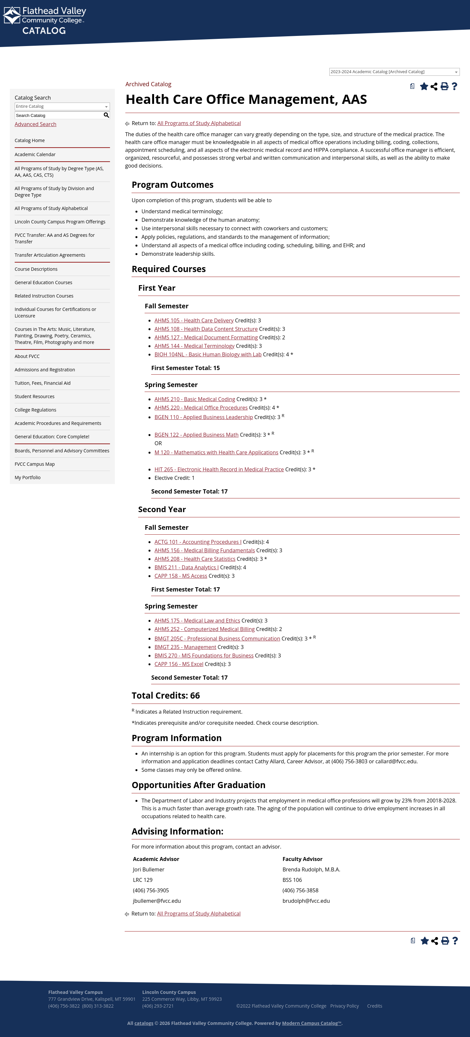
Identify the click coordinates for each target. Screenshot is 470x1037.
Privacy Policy (344, 1006)
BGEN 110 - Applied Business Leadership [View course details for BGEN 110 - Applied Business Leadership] (203, 417)
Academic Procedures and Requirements (58, 423)
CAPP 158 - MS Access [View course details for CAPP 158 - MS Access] (180, 575)
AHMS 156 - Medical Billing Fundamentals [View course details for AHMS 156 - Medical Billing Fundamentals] (204, 550)
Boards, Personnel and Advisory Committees (62, 450)
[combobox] (394, 72)
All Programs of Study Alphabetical (51, 208)
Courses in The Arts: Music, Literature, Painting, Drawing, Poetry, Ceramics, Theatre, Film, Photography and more (55, 335)
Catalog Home (30, 140)
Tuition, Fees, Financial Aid (42, 383)
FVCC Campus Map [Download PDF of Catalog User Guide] (35, 464)
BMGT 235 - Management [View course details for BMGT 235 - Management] (185, 647)
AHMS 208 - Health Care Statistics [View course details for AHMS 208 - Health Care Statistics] (194, 558)
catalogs (143, 1023)
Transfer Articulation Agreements (50, 255)
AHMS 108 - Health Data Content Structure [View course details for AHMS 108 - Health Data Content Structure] (206, 328)
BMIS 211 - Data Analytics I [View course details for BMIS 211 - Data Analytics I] (186, 567)
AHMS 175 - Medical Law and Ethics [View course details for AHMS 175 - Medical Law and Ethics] (197, 620)
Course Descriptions (36, 269)
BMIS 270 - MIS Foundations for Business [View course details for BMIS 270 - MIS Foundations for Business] (204, 655)
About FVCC (27, 356)
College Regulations (35, 410)
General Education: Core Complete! (52, 436)
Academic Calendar (35, 154)
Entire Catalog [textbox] (30, 106)
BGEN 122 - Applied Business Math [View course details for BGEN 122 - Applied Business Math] (196, 434)
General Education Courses (43, 282)
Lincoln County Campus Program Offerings (60, 222)
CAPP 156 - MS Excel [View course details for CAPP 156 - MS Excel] (178, 664)
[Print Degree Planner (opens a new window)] (412, 86)
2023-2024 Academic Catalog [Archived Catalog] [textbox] (378, 71)
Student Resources (35, 396)
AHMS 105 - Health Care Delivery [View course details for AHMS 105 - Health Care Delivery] (193, 320)
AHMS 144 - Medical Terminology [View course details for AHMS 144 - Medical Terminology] (194, 345)
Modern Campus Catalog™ (311, 1023)
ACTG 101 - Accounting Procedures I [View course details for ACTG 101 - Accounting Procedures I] (198, 541)
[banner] (44, 21)
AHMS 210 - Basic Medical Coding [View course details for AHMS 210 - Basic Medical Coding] (194, 399)
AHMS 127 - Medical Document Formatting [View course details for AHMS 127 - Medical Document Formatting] (206, 337)
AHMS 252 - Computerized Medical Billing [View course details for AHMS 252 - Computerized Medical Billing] (204, 629)
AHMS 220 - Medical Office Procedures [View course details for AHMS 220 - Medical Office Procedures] (200, 407)
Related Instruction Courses (44, 296)
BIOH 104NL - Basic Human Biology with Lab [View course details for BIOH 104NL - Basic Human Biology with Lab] (207, 354)
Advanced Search (35, 124)
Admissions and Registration (45, 369)
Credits (374, 1006)
